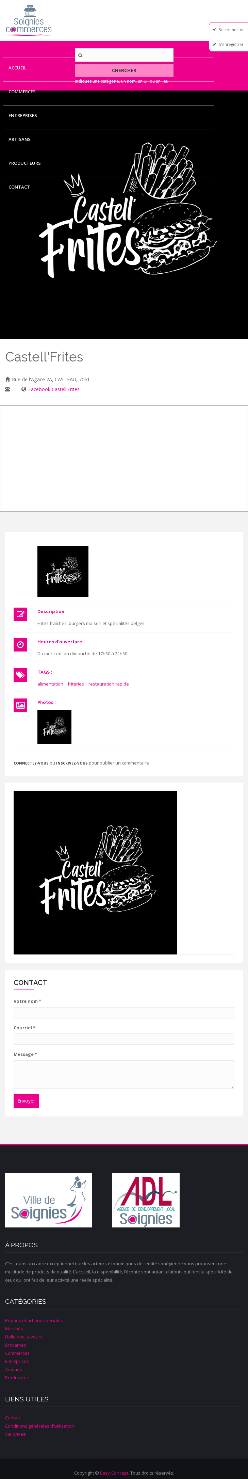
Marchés (14, 1328)
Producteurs (25, 163)
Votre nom (27, 1001)
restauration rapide (108, 684)
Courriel (24, 1028)
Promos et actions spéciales (34, 1320)
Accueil (18, 68)
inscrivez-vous (72, 763)
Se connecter (231, 29)
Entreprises (23, 115)
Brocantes (15, 1345)
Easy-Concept (114, 1473)
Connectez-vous (31, 763)
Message (25, 1054)
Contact (19, 187)
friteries (76, 684)
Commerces (22, 92)
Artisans (20, 139)
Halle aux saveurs (24, 1337)
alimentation (50, 684)
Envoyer (26, 1100)
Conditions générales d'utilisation (39, 1426)
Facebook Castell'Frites (54, 389)
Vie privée (15, 1434)
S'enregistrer (231, 44)
